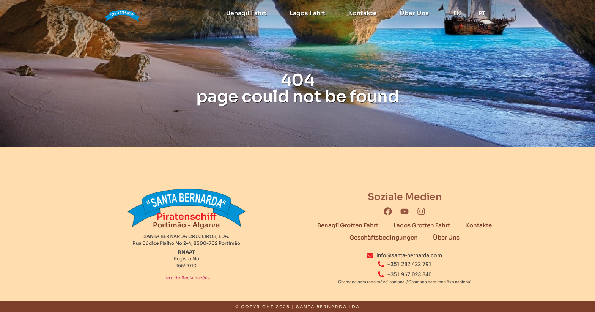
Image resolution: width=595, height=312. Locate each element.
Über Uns (414, 13)
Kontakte (362, 13)
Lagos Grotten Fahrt (422, 225)
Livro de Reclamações (186, 277)
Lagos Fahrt (308, 13)
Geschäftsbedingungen (383, 237)
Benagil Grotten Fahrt (347, 225)
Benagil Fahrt (246, 13)
